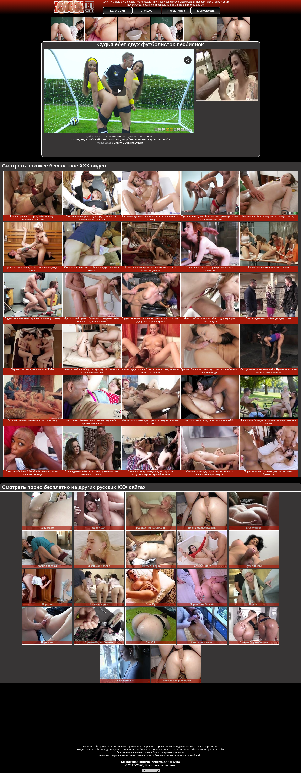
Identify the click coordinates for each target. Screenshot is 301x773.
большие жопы (139, 139)
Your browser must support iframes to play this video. (119, 91)
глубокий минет (98, 139)
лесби (166, 139)
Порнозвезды (205, 10)
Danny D (119, 142)
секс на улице (118, 139)
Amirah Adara (134, 142)
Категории (117, 10)
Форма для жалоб (166, 761)
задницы (81, 139)
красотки (155, 139)
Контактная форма (135, 761)
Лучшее (146, 10)
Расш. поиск (176, 10)
